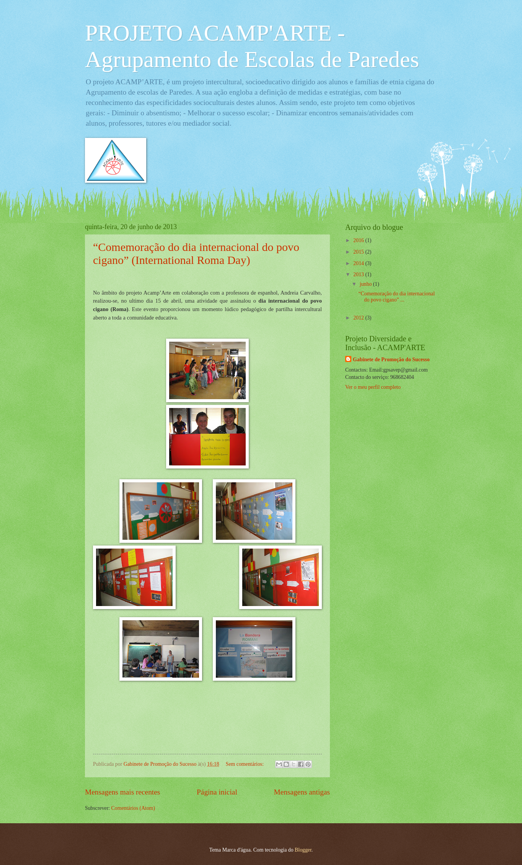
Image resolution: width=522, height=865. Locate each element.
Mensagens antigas (302, 792)
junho (366, 284)
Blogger (303, 850)
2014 (359, 263)
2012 (359, 318)
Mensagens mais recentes (122, 792)
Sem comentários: (245, 764)
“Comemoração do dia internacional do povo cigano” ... (396, 297)
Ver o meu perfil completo (373, 387)
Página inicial (217, 792)
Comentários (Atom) (133, 808)
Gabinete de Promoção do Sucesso (391, 359)
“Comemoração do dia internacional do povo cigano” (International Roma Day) (196, 253)
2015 (359, 252)
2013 (359, 274)
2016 (359, 240)
